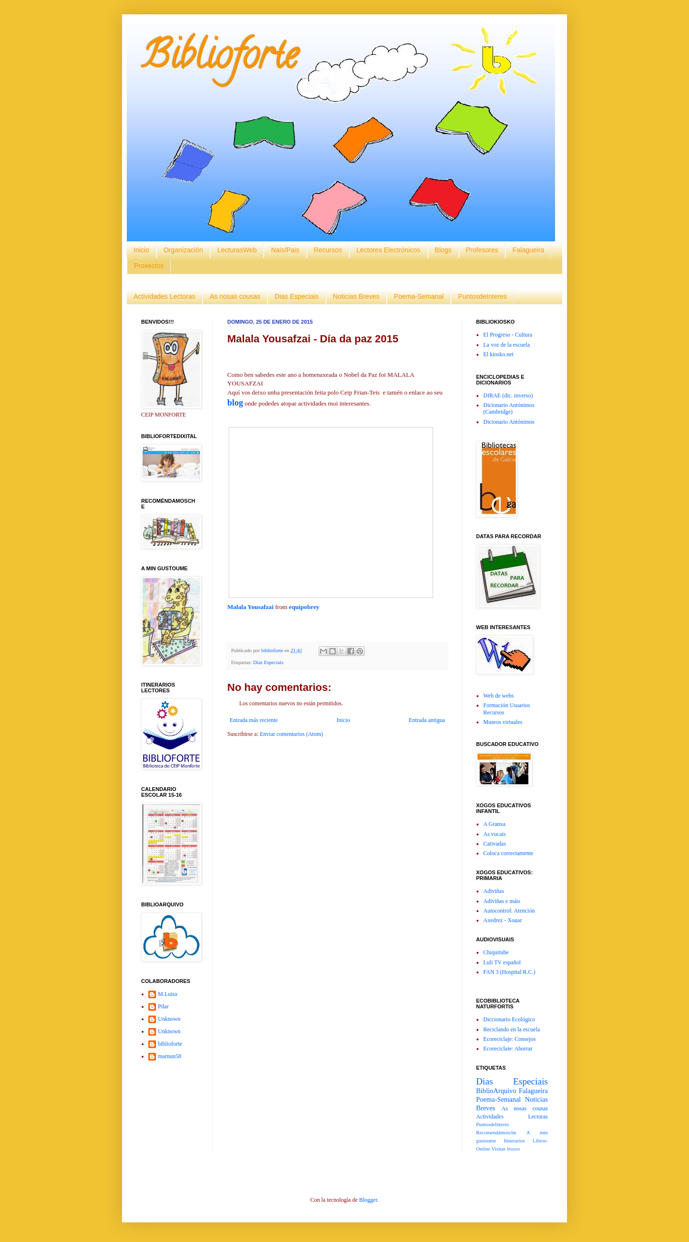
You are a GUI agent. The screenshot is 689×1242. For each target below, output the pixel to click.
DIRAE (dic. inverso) (508, 395)
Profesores (482, 250)
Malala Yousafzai (250, 606)
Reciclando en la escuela (511, 1029)
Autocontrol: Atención (509, 910)
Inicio (141, 250)
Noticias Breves (356, 296)
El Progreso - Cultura (507, 334)
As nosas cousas (235, 296)
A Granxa (494, 824)
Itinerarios (514, 1140)
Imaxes (513, 1149)
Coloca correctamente (508, 853)
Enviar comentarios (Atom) (291, 734)
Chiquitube (496, 952)
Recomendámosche (496, 1132)
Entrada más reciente (254, 720)
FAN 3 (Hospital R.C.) (509, 972)
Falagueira (528, 250)
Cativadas (494, 843)
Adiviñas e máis (501, 901)
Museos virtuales (502, 722)
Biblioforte (219, 59)
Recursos (328, 250)
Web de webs (498, 695)
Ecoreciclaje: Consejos (509, 1039)
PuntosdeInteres (482, 296)
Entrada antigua (427, 720)
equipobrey (304, 606)
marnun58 (169, 1056)
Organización (183, 250)
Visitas (498, 1149)
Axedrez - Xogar (502, 920)
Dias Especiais (297, 296)
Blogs (443, 250)
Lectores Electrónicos (388, 250)
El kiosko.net (498, 354)
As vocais (494, 834)
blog (235, 402)
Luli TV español (502, 962)
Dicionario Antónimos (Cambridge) (508, 408)
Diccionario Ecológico (509, 1019)
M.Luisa (167, 994)
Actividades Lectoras (164, 296)
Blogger (368, 1200)
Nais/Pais (285, 250)
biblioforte (170, 1043)
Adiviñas (493, 891)
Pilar (163, 1006)
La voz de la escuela (506, 344)
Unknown (169, 1019)
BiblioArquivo (496, 1091)
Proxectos (149, 266)
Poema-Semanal (419, 296)
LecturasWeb (236, 250)
